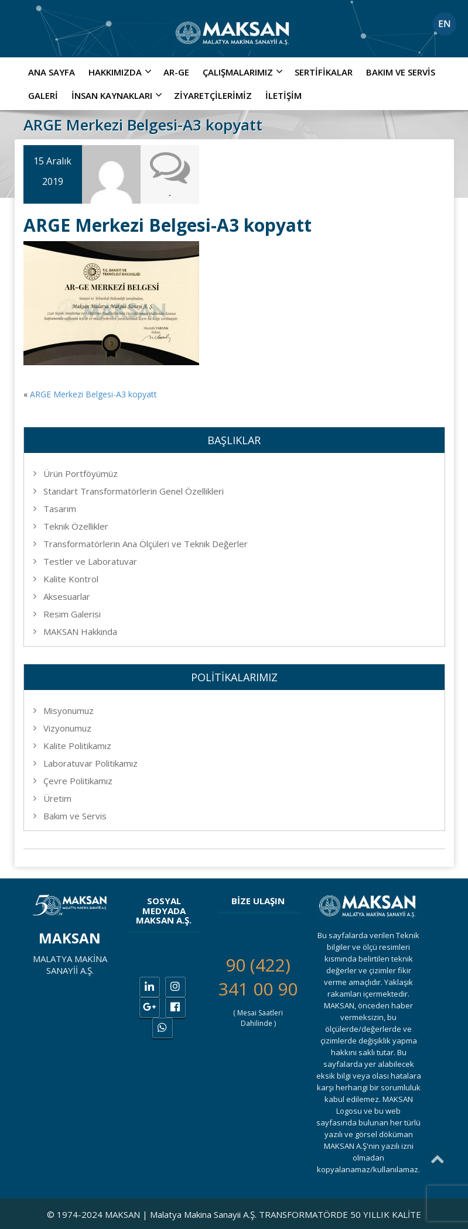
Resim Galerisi (72, 614)
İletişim (283, 95)
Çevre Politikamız (77, 781)
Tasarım (59, 508)
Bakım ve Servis (400, 72)
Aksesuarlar (66, 596)
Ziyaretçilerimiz (213, 95)
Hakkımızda (121, 72)
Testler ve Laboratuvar (90, 561)
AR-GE (176, 72)
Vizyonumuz (67, 728)
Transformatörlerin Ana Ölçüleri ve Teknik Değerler (145, 544)
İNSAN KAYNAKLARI (118, 95)
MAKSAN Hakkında (80, 631)
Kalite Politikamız (77, 745)
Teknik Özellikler (75, 526)
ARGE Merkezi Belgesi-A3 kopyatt (93, 394)
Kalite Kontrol (70, 579)
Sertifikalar (324, 72)
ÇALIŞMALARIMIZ (244, 72)
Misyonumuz (68, 710)
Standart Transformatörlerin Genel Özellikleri (133, 491)
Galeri (43, 95)
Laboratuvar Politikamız (90, 763)
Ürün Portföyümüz (80, 473)
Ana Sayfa (51, 72)
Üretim (57, 798)
